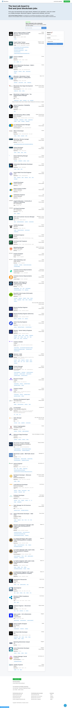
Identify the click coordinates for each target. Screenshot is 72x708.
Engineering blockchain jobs (17, 694)
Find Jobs (55, 43)
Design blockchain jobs (16, 697)
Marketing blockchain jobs (17, 696)
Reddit (51, 699)
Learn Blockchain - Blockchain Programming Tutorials (21, 688)
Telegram (51, 696)
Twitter (51, 694)
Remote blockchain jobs (35, 694)
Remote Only (50, 41)
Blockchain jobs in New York (35, 697)
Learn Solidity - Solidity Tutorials (18, 689)
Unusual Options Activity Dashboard (19, 683)
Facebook (51, 697)
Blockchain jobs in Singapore (36, 699)
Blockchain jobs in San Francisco (36, 696)
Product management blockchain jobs (19, 699)
